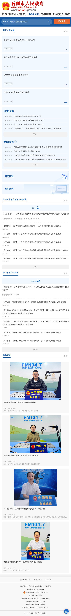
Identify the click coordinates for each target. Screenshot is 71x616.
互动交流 (58, 14)
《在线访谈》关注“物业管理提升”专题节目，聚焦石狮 (24, 509)
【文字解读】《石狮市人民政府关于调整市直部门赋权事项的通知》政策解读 (31, 242)
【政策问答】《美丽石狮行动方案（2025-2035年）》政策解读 (37, 129)
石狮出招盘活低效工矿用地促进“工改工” (29, 120)
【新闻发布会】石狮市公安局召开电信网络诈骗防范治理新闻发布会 (40, 159)
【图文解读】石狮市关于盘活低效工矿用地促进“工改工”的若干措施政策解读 (31, 333)
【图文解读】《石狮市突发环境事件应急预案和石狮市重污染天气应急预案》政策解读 (35, 250)
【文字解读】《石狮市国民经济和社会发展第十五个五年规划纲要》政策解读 (35, 214)
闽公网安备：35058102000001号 (35, 592)
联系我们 (39, 586)
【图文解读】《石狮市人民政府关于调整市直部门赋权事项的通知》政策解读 (31, 234)
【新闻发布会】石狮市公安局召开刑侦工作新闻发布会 (34, 155)
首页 (4, 14)
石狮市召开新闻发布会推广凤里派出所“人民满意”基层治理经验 (38, 147)
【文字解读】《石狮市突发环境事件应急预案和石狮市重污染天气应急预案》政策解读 (35, 258)
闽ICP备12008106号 (35, 595)
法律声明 (31, 586)
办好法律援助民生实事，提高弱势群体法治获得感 (22, 562)
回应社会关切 (8, 30)
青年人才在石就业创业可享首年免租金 (28, 124)
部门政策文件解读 (10, 272)
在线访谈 (7, 355)
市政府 (12, 14)
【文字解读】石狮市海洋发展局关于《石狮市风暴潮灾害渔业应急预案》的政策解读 (34, 302)
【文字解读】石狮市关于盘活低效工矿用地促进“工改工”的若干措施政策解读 (31, 341)
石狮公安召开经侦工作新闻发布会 (27, 151)
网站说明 (23, 586)
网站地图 (48, 586)
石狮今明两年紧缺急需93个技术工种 (27, 116)
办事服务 (46, 14)
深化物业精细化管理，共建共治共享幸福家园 (20, 455)
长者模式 (61, 21)
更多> (66, 31)
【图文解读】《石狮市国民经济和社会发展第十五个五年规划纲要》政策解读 (31, 226)
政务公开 (22, 14)
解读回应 (34, 14)
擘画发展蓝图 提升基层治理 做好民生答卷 (19, 402)
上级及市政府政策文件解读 (14, 199)
